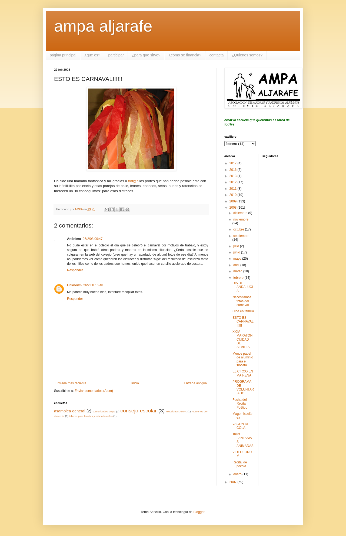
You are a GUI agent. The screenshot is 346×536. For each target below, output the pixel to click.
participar (116, 55)
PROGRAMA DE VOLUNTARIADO (243, 387)
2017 (233, 163)
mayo (237, 258)
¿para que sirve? (146, 55)
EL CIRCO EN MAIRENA (242, 373)
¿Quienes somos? (247, 55)
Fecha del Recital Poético (239, 403)
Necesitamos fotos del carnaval (241, 301)
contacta (216, 55)
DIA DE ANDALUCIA (242, 287)
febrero (238, 278)
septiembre (241, 236)
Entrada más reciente (70, 383)
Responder (75, 270)
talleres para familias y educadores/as (90, 416)
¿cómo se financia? (184, 55)
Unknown (74, 285)
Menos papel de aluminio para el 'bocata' (242, 359)
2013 (233, 176)
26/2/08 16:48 (93, 285)
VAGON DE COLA (240, 426)
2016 (233, 170)
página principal (63, 55)
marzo (238, 271)
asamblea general (69, 411)
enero (237, 474)
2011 (233, 189)
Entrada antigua (195, 383)
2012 (233, 182)
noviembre (240, 219)
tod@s (133, 181)
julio (236, 246)
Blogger (198, 512)
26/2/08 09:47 (92, 239)
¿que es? (92, 55)
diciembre (240, 213)
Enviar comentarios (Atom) (94, 391)
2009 (233, 201)
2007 (233, 482)
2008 (233, 207)
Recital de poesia (239, 464)
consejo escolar (138, 410)
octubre (239, 229)
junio (237, 252)
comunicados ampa (104, 411)
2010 (233, 195)
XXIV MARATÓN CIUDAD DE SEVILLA (242, 339)
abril (236, 265)
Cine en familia (243, 311)
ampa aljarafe (103, 26)
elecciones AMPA (176, 411)
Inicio (135, 383)
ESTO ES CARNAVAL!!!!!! (243, 321)
